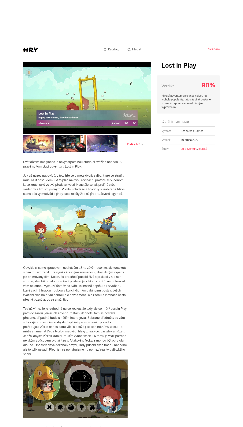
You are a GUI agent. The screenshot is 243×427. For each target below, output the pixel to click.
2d (182, 148)
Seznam (214, 49)
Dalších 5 (133, 144)
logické (202, 148)
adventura (191, 148)
